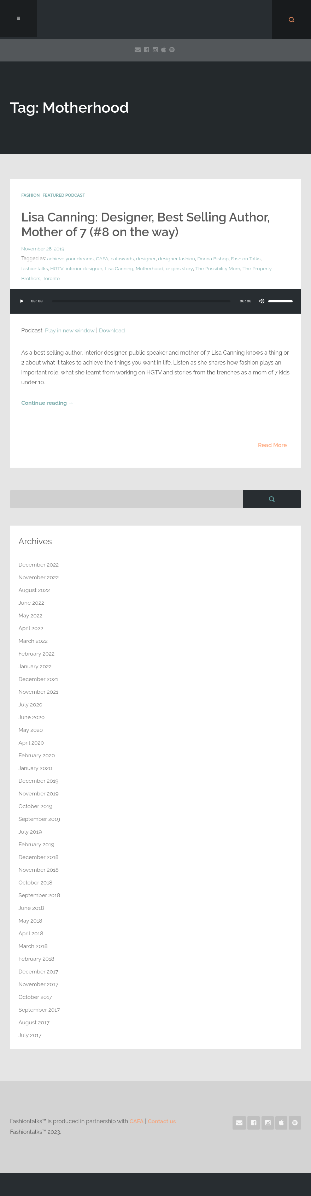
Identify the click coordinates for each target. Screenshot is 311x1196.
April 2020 (31, 742)
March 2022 (33, 641)
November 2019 (39, 793)
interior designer (84, 268)
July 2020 (30, 704)
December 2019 (39, 780)
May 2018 (30, 920)
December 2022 (39, 564)
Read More (272, 445)
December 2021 (38, 679)
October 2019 (35, 806)
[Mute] (260, 301)
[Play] (21, 301)
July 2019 (30, 831)
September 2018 (39, 895)
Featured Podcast (63, 195)
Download (113, 330)
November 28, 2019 (43, 248)
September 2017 (39, 1009)
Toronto (51, 278)
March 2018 (33, 946)
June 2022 (31, 602)
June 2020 (31, 717)
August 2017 (34, 1022)
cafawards (123, 258)
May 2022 (30, 615)
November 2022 (39, 577)
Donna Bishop (215, 258)
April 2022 (31, 628)
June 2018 (31, 908)
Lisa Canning (120, 268)
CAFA (103, 258)
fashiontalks (34, 268)
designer (147, 258)
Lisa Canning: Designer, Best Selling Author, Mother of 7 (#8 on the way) (150, 224)
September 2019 (39, 819)
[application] (155, 308)
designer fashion (179, 258)
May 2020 (30, 730)
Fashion (30, 195)
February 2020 (37, 755)
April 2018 (31, 933)
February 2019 (36, 844)
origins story (181, 268)
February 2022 (36, 653)
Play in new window (70, 330)
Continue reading (48, 402)
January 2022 (35, 666)
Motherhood (151, 268)
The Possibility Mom (220, 268)
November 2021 (38, 691)
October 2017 (35, 997)
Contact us (162, 1121)
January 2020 (35, 768)
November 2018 (39, 869)
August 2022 (34, 590)
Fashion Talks (249, 258)
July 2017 (30, 1035)
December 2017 (38, 971)
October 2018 (35, 882)
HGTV (57, 268)
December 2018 (39, 857)
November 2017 (38, 984)
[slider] (140, 301)
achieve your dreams (70, 258)
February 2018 (36, 958)
